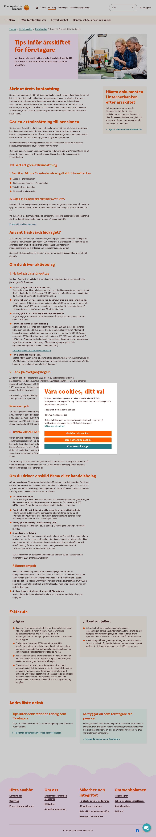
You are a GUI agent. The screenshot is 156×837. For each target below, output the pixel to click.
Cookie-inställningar (78, 446)
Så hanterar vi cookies (54, 426)
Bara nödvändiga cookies (78, 440)
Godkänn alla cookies (78, 433)
